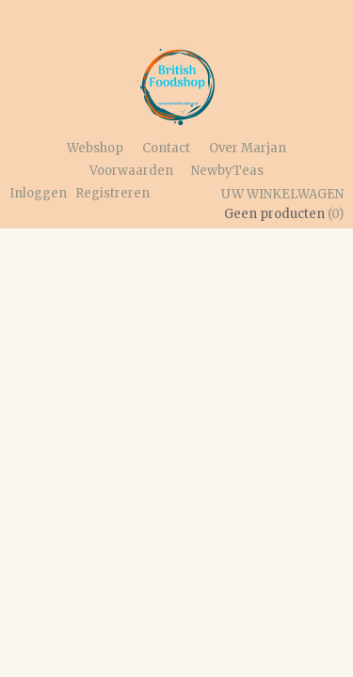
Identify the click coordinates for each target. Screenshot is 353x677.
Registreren (112, 193)
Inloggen (38, 193)
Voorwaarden (131, 171)
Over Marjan (247, 148)
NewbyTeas (227, 171)
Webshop (95, 148)
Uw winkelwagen (282, 194)
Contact (166, 148)
